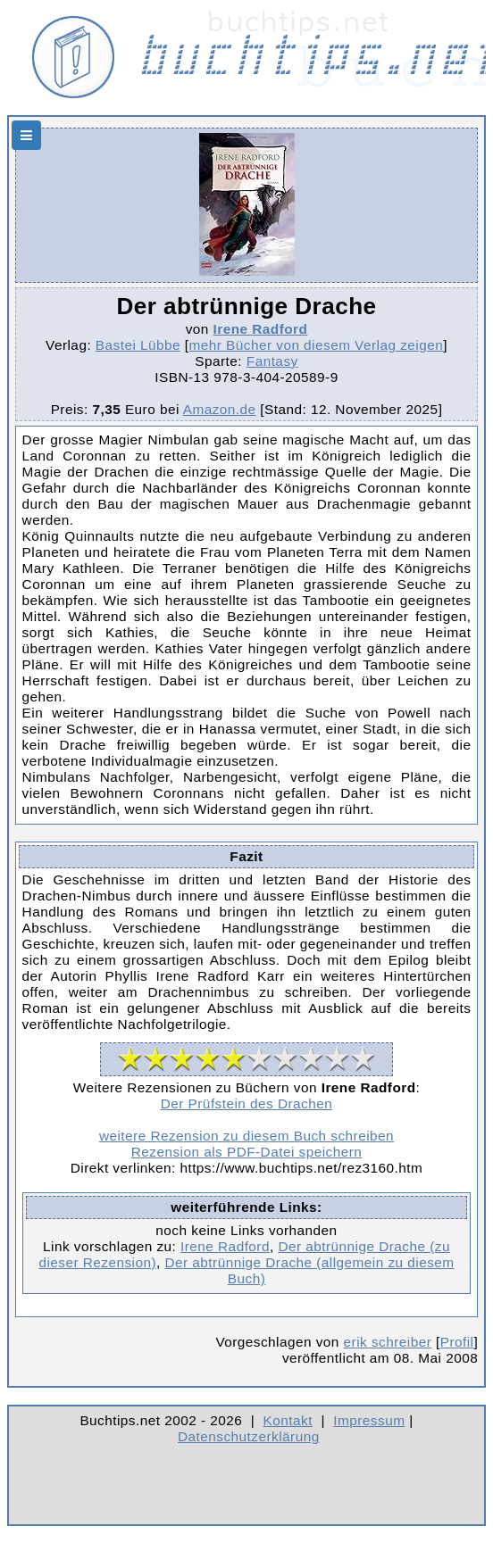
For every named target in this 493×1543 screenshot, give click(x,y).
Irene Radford (260, 328)
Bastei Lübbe (138, 345)
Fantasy (272, 361)
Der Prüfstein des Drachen (247, 1103)
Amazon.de (219, 409)
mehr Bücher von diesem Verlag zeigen (316, 345)
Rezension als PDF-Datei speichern (247, 1151)
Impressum (369, 1420)
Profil (457, 1341)
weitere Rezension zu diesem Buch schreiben (246, 1135)
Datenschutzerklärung (249, 1436)
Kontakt (288, 1420)
